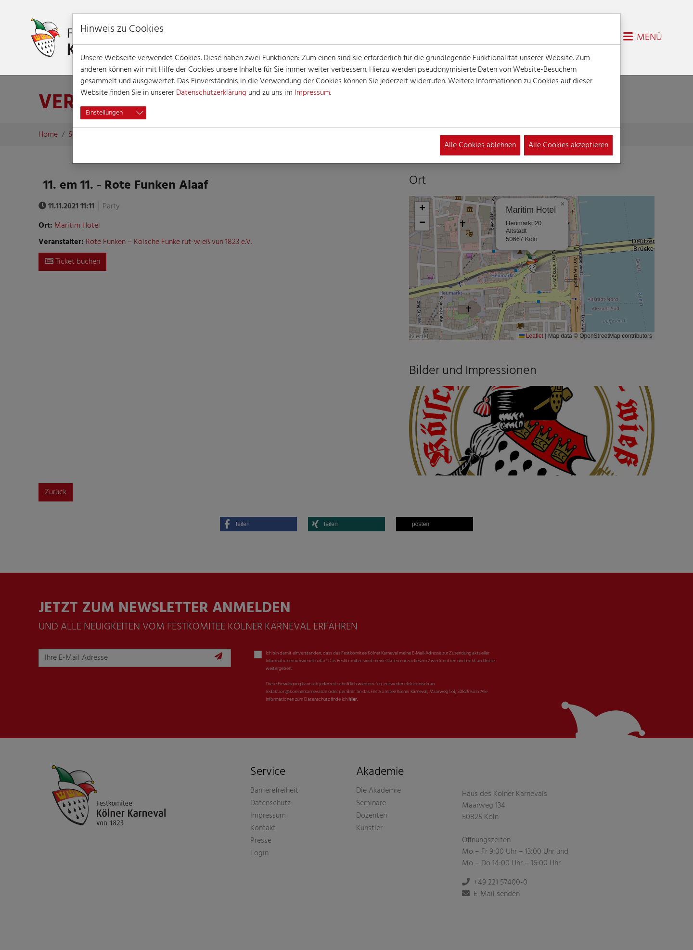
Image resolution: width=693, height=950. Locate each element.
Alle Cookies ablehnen (480, 145)
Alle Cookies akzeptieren (568, 145)
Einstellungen (104, 112)
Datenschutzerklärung (211, 93)
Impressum (312, 93)
